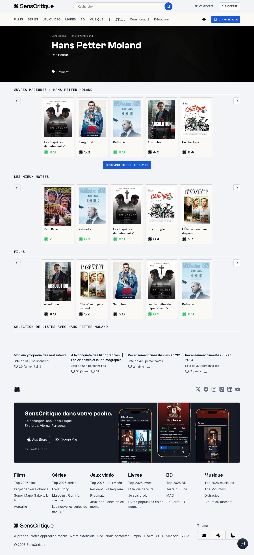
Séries (59, 475)
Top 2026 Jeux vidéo (106, 483)
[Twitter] (198, 390)
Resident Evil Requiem (106, 489)
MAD (170, 495)
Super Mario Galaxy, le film (31, 497)
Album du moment (218, 502)
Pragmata (97, 495)
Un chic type (190, 142)
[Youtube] (237, 390)
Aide (99, 536)
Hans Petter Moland (81, 35)
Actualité (20, 507)
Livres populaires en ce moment (145, 504)
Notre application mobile (49, 536)
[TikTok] (221, 390)
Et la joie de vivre (141, 489)
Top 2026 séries (64, 483)
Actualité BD (175, 502)
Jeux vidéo (102, 475)
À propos (21, 536)
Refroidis (119, 142)
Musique (213, 475)
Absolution (155, 142)
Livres (135, 475)
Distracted (211, 495)
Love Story (60, 489)
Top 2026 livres (140, 483)
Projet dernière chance (31, 489)
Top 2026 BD (176, 483)
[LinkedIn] (229, 390)
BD (169, 475)
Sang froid (86, 142)
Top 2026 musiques (219, 483)
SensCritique (59, 35)
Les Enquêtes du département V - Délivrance (55, 144)
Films (20, 475)
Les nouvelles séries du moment (69, 509)
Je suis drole (137, 495)
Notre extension (82, 536)
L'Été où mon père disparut (194, 231)
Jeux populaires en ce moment (107, 504)
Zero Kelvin (52, 229)
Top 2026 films (25, 483)
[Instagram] (214, 390)
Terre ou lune (176, 489)
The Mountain (215, 489)
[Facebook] (206, 390)
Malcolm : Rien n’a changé (66, 497)
